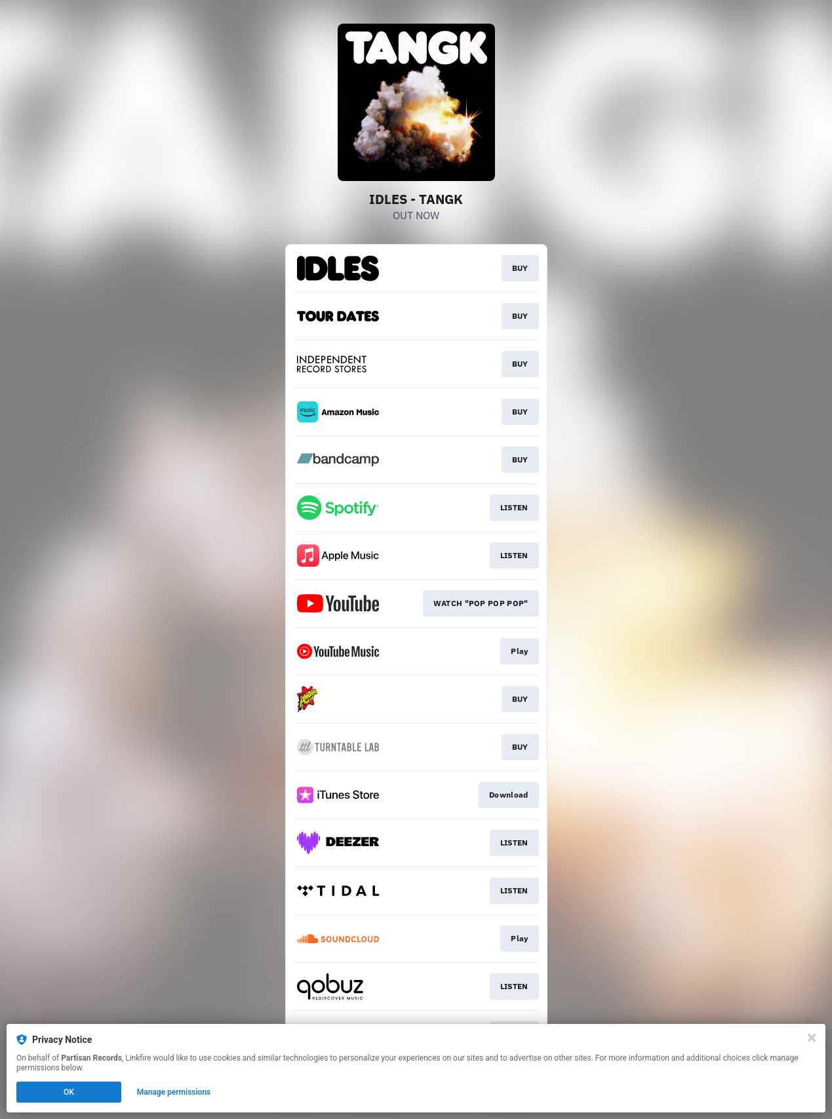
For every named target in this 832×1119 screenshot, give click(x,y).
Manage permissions (174, 1092)
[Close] (811, 1037)
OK (69, 1092)
